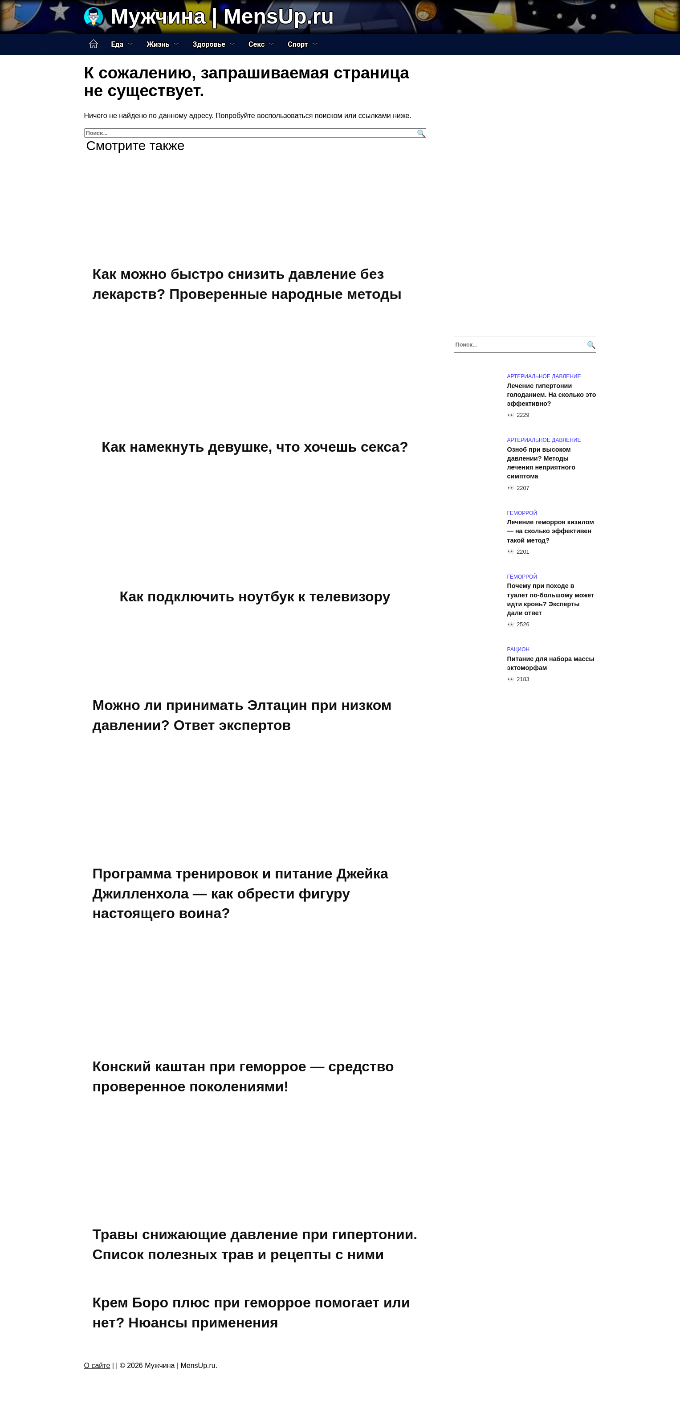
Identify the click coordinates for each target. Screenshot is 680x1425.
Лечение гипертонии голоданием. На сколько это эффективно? (551, 394)
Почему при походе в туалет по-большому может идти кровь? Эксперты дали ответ (550, 600)
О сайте (97, 1365)
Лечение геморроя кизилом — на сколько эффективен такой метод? (550, 531)
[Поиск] (420, 133)
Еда (117, 44)
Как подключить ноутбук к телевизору (254, 596)
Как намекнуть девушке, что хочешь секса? (255, 447)
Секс (256, 44)
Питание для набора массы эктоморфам (550, 663)
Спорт (298, 44)
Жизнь (158, 44)
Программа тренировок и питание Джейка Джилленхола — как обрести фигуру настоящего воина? (240, 894)
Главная (93, 44)
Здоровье (208, 44)
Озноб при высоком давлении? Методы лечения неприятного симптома (541, 463)
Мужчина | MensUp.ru (222, 16)
